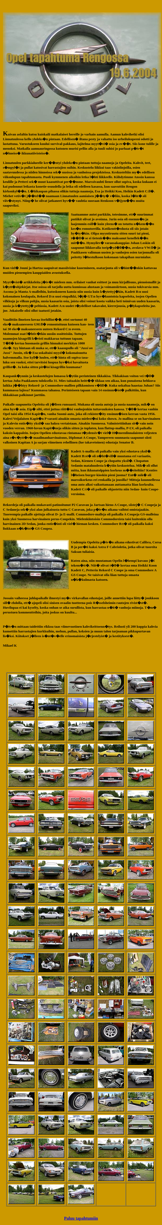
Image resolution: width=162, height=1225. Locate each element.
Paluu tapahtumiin (81, 1218)
